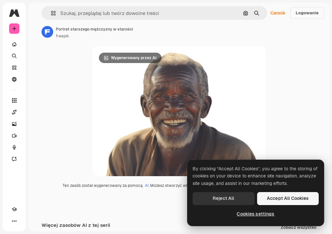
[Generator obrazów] (14, 124)
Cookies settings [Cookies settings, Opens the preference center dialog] (255, 214)
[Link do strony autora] (47, 32)
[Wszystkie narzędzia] (14, 100)
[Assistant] (14, 159)
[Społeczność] (14, 79)
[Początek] (14, 44)
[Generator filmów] (14, 135)
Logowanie (307, 13)
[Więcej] (14, 221)
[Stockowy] (14, 67)
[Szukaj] (14, 56)
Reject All (223, 198)
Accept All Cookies (288, 198)
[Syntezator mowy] (14, 147)
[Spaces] (14, 112)
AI (146, 185)
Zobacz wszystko (298, 227)
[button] (51, 13)
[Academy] (14, 209)
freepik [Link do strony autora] (62, 36)
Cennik (278, 13)
